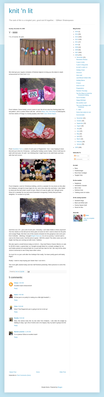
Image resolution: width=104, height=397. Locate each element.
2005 (76, 147)
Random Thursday (81, 91)
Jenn (87, 215)
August (79, 126)
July (78, 128)
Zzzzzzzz (79, 72)
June (78, 131)
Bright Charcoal (36, 236)
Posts (76, 156)
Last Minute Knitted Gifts (83, 78)
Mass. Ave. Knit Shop (48, 111)
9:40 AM (21, 318)
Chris (16, 306)
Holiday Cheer (80, 70)
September (80, 123)
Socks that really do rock (83, 112)
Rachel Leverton (19, 332)
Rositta (16, 318)
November (80, 118)
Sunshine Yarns (18, 149)
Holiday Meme (80, 80)
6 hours (78, 83)
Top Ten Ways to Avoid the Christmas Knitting (84, 94)
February (79, 141)
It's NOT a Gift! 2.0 (81, 67)
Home (38, 372)
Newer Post (12, 372)
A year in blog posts (82, 65)
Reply (16, 288)
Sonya (16, 283)
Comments (78, 159)
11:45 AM (28, 332)
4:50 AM (21, 294)
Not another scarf (81, 103)
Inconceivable (80, 115)
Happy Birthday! (81, 100)
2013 (76, 37)
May (78, 134)
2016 (76, 31)
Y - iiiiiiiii (78, 109)
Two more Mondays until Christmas (83, 106)
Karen (16, 294)
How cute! (79, 75)
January (79, 144)
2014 (76, 34)
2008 (76, 50)
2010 (76, 44)
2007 (76, 52)
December (80, 57)
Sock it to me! (80, 85)
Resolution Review (81, 59)
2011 (76, 42)
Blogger (60, 387)
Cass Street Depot (50, 113)
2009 (76, 47)
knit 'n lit (21, 10)
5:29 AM (20, 306)
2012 (76, 39)
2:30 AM (21, 283)
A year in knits (80, 62)
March (79, 139)
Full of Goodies (80, 97)
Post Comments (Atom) (24, 375)
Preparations (80, 88)
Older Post (63, 372)
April (78, 136)
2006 (76, 55)
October (79, 121)
